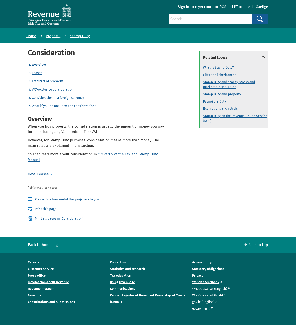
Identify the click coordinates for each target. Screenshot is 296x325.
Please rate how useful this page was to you (67, 199)
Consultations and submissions (51, 302)
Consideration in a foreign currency (58, 98)
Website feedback (205, 282)
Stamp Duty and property (222, 94)
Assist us (34, 295)
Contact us (118, 262)
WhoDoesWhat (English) (209, 289)
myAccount (204, 7)
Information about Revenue (48, 282)
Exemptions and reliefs (220, 109)
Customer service (41, 269)
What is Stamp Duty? (218, 67)
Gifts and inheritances (219, 75)
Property (53, 36)
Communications (122, 289)
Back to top (258, 244)
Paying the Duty (214, 101)
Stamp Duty (80, 36)
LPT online (241, 7)
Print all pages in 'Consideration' (59, 218)
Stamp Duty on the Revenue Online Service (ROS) (235, 118)
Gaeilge (262, 7)
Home (31, 36)
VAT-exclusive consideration (52, 89)
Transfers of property (47, 81)
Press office (37, 275)
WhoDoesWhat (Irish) (207, 295)
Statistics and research (127, 269)
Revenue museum (41, 289)
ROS (223, 7)
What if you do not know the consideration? (64, 106)
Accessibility (202, 262)
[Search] (210, 19)
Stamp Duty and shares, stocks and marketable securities (229, 84)
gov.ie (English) (203, 302)
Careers (33, 262)
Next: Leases (38, 174)
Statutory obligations (208, 269)
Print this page (46, 209)
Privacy (197, 275)
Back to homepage (44, 244)
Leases (37, 73)
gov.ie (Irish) (201, 308)
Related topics (215, 57)
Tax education (120, 275)
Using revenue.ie (122, 282)
